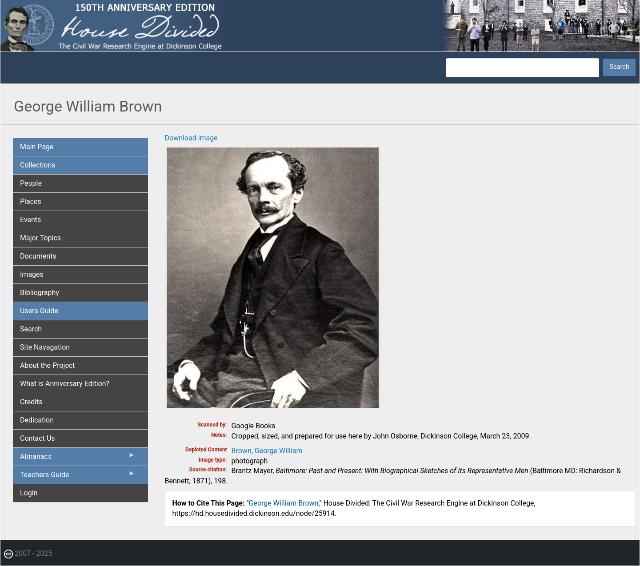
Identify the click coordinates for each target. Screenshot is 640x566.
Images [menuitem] (32, 274)
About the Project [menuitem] (47, 365)
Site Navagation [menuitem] (45, 347)
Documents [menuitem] (38, 256)
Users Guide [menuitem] (39, 311)
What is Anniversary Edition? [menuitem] (64, 383)
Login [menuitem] (28, 493)
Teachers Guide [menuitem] (78, 477)
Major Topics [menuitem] (40, 238)
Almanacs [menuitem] (78, 458)
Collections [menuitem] (38, 165)
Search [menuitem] (31, 329)
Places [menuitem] (30, 201)
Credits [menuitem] (31, 402)
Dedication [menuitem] (37, 420)
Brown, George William (267, 450)
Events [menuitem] (30, 219)
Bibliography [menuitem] (39, 292)
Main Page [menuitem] (37, 147)
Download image (191, 138)
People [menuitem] (31, 183)
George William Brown (284, 503)
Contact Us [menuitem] (37, 438)
